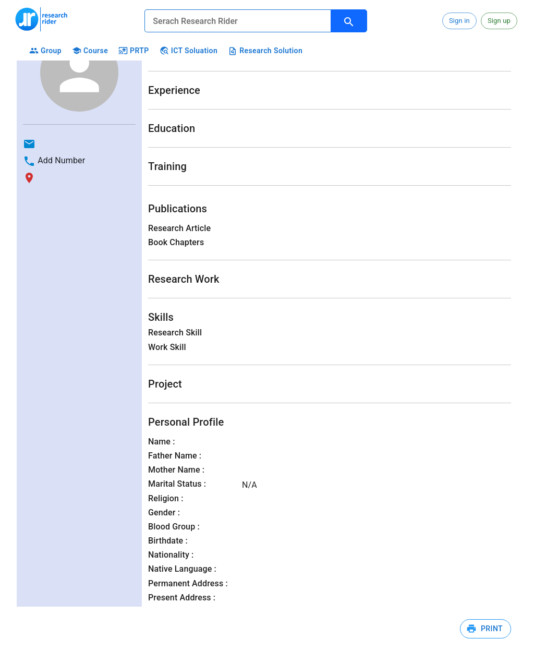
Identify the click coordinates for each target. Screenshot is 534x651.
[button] (459, 21)
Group (44, 51)
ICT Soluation (187, 51)
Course (89, 51)
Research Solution (264, 51)
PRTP (132, 51)
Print (485, 629)
